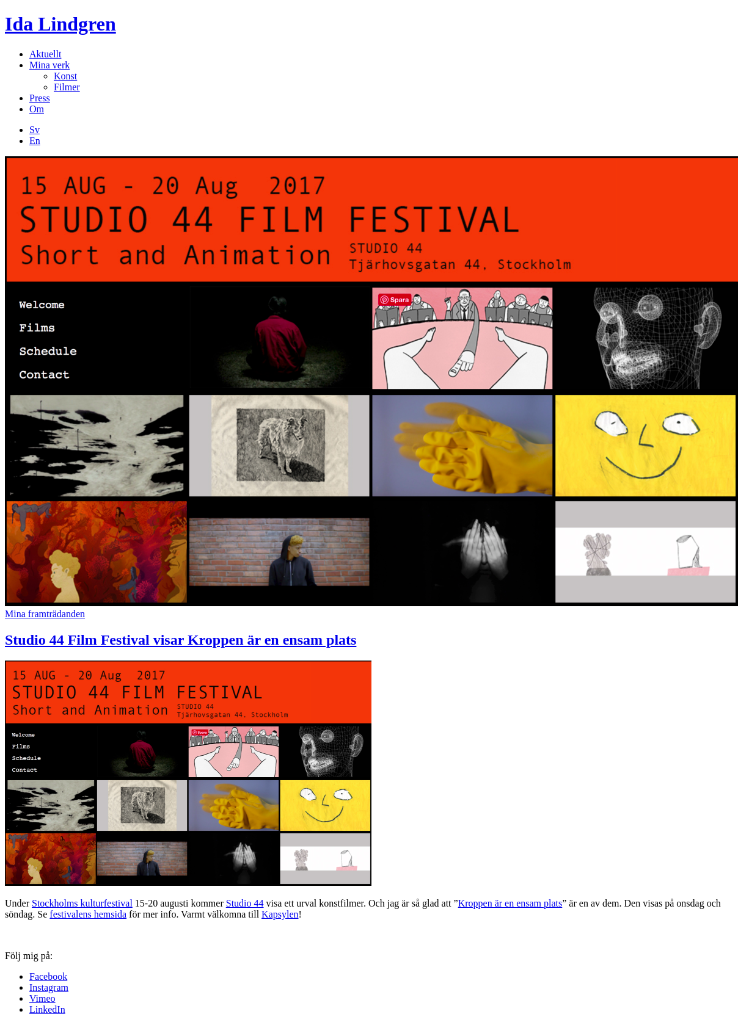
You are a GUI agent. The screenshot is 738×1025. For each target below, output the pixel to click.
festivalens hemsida (87, 914)
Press (39, 98)
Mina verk (49, 65)
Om (36, 109)
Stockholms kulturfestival (82, 903)
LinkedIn (47, 1009)
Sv (34, 130)
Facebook (48, 976)
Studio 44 (245, 903)
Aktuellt (45, 54)
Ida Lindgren (60, 24)
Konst (65, 76)
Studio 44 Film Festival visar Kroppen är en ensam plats (180, 640)
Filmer (67, 87)
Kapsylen (279, 914)
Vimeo (42, 998)
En (34, 141)
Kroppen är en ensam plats (510, 903)
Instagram (48, 987)
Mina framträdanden (45, 614)
